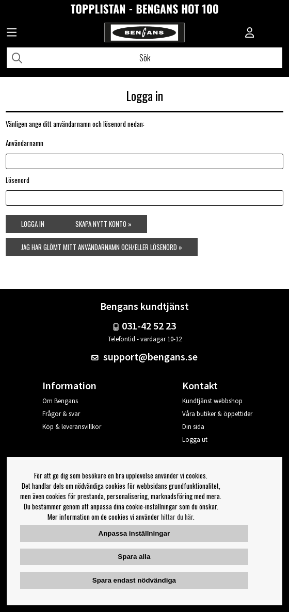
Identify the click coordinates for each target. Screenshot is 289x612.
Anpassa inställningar (134, 533)
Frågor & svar (61, 413)
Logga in (32, 224)
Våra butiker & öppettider (217, 413)
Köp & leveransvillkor (71, 426)
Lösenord (17, 180)
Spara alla (134, 556)
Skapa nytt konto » (103, 224)
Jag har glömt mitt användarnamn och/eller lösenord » (101, 247)
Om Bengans (60, 400)
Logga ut (194, 439)
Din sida (193, 426)
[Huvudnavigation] (12, 33)
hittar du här (177, 516)
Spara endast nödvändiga (134, 580)
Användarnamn (24, 143)
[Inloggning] (249, 33)
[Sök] (144, 57)
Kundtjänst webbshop (212, 400)
